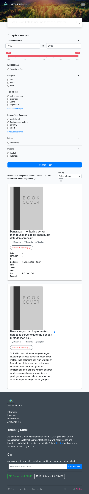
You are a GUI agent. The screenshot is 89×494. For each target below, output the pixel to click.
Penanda (29, 242)
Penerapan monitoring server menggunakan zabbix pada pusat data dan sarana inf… (30, 235)
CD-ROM (13, 125)
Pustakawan (13, 418)
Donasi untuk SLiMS (20, 476)
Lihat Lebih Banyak (15, 109)
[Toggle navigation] (83, 4)
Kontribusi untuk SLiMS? (49, 476)
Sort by (61, 173)
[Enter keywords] (38, 466)
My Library (14, 142)
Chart (12, 128)
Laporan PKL (15, 105)
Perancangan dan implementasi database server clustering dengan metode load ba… (31, 335)
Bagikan (39, 242)
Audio (12, 82)
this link (59, 443)
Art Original (15, 119)
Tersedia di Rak (16, 69)
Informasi (12, 412)
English (13, 153)
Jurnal (12, 102)
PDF (12, 80)
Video (12, 85)
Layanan (11, 415)
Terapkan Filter (44, 165)
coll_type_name (16, 96)
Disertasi (14, 99)
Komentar (16, 242)
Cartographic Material (19, 122)
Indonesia (14, 156)
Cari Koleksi (74, 466)
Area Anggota (14, 422)
